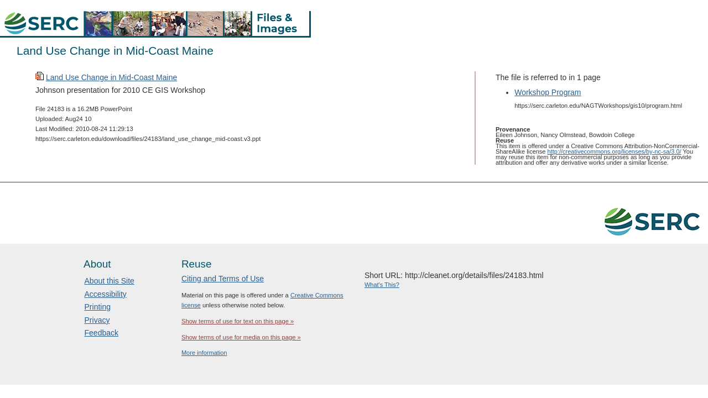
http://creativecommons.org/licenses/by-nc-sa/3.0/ (614, 151)
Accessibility (106, 294)
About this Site (109, 280)
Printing (98, 306)
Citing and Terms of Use (222, 278)
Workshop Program (547, 92)
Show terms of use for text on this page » (237, 321)
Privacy (97, 320)
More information (204, 352)
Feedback (101, 332)
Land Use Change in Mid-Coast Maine (111, 77)
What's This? (382, 284)
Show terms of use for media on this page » (241, 337)
